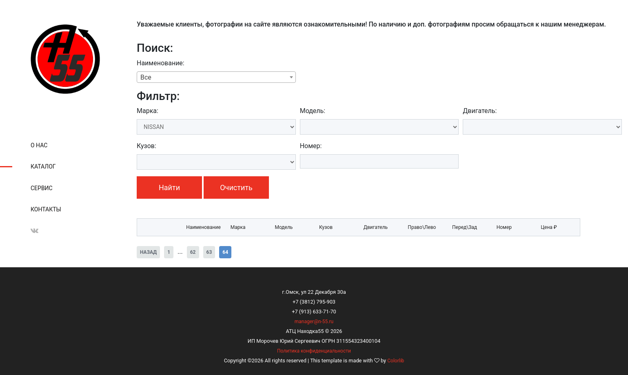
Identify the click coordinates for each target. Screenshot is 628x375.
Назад (148, 252)
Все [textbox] (145, 77)
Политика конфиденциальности (314, 351)
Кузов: (146, 146)
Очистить (236, 187)
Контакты (46, 209)
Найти (169, 187)
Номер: (311, 146)
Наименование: (160, 63)
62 (193, 252)
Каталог (43, 166)
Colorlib (395, 361)
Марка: (147, 111)
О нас (39, 145)
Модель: (312, 111)
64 (225, 252)
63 (209, 252)
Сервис (42, 188)
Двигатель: (480, 111)
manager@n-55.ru (314, 321)
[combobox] (216, 77)
